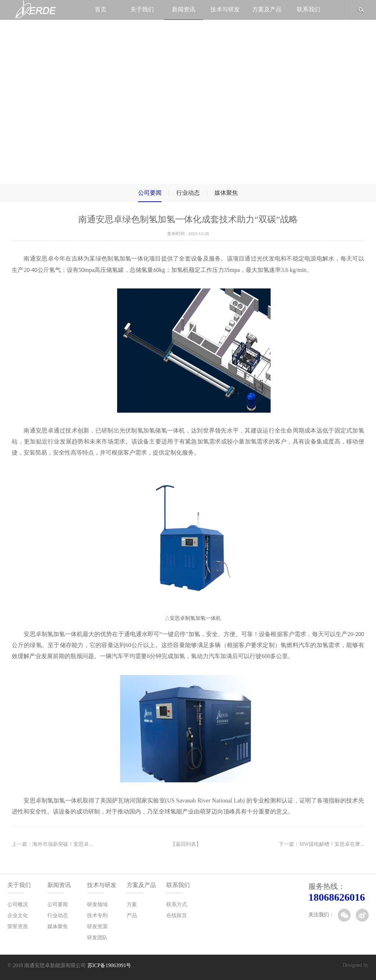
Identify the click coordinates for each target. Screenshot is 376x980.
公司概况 (17, 904)
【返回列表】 (185, 844)
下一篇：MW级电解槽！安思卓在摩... (321, 844)
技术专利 (97, 915)
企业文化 (17, 915)
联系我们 (308, 9)
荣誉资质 (17, 926)
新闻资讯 (183, 9)
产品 (132, 915)
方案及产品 (267, 9)
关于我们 (142, 9)
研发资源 (97, 926)
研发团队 (97, 937)
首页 (100, 9)
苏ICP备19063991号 (109, 965)
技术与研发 (225, 9)
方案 (132, 904)
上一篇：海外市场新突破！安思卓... (52, 844)
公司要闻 (150, 193)
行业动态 (188, 193)
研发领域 (97, 904)
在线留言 (176, 915)
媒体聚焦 (226, 193)
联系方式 (176, 904)
